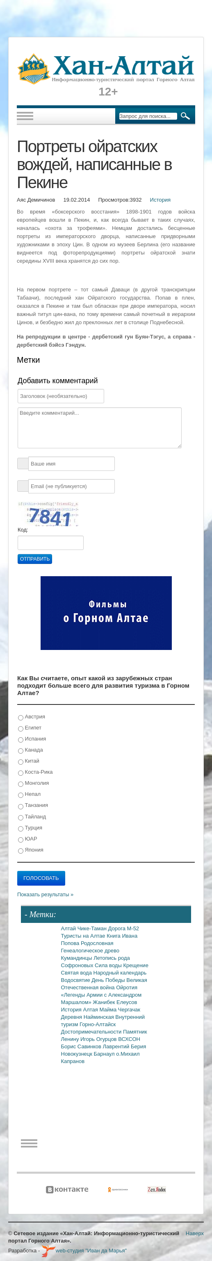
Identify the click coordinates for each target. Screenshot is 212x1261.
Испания (32, 739)
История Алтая (80, 1010)
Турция (30, 828)
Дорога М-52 (123, 928)
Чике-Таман (93, 928)
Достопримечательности (92, 1032)
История (160, 200)
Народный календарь (120, 973)
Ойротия (126, 987)
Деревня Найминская (88, 1017)
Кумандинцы (77, 958)
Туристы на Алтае (84, 936)
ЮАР (27, 839)
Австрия (31, 716)
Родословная (97, 943)
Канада (30, 750)
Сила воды (109, 965)
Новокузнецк (77, 1054)
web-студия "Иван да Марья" (84, 1250)
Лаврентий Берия (124, 1046)
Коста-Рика (35, 772)
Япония (30, 850)
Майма (108, 1010)
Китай (28, 761)
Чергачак (129, 1010)
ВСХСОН (129, 1039)
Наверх (195, 1233)
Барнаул (105, 1054)
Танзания (33, 805)
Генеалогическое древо (90, 950)
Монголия (33, 783)
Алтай (69, 928)
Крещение (135, 965)
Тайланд (32, 816)
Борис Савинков (82, 1046)
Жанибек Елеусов (115, 1002)
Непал (29, 794)
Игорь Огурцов (99, 1039)
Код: (23, 530)
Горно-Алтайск (98, 1024)
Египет (29, 728)
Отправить (35, 559)
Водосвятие (76, 980)
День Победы (108, 980)
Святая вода (77, 973)
